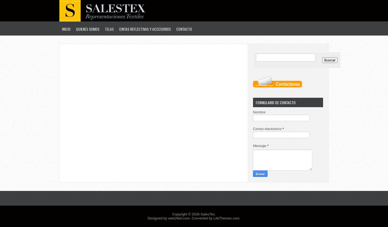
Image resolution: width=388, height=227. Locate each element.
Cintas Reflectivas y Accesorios (145, 29)
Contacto (184, 29)
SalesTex (207, 214)
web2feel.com (179, 218)
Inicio (66, 29)
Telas (109, 29)
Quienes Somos (87, 29)
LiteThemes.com (226, 218)
